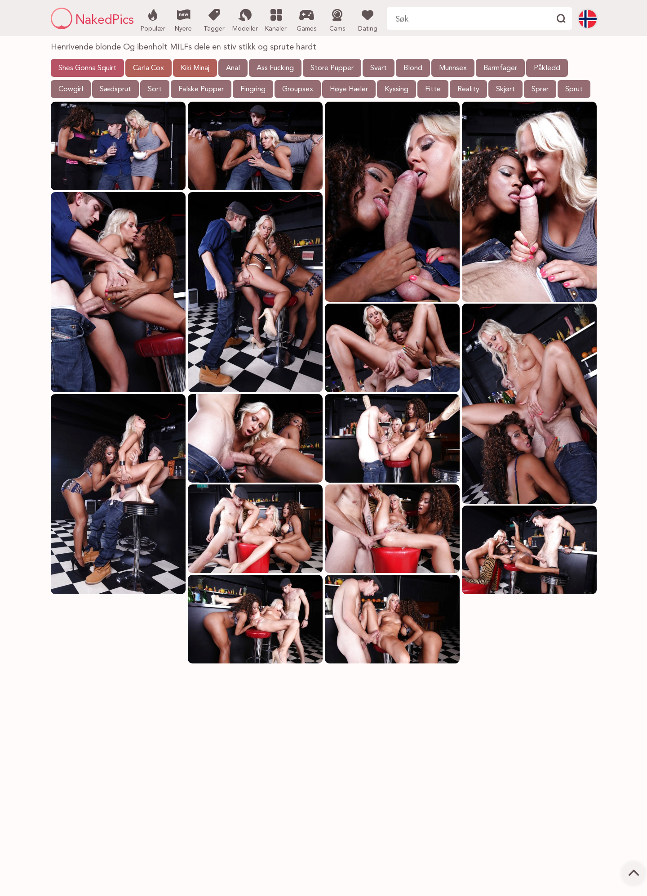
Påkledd (547, 68)
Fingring (253, 89)
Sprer (540, 89)
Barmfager (500, 68)
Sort (155, 89)
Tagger (214, 19)
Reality (468, 89)
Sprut (574, 89)
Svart (378, 68)
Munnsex (453, 68)
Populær (153, 19)
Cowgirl (70, 89)
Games (306, 19)
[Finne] (561, 18)
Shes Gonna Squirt (87, 68)
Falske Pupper (201, 89)
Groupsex (297, 89)
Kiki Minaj (195, 68)
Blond (412, 68)
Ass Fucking (275, 68)
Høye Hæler (349, 89)
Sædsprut (115, 89)
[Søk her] (468, 18)
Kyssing (396, 89)
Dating (367, 19)
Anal (233, 68)
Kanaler (276, 19)
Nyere (183, 19)
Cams (337, 19)
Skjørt (505, 89)
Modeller (245, 19)
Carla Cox (148, 68)
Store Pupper (332, 68)
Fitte (433, 89)
